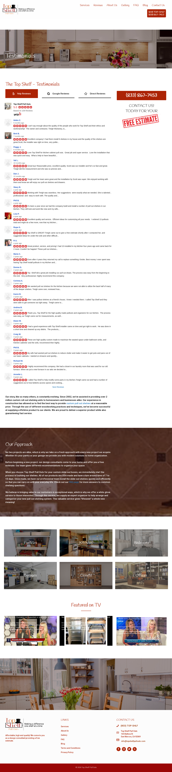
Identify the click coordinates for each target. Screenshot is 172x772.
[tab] (21, 93)
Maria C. (17, 254)
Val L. (15, 160)
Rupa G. (17, 227)
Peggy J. (17, 147)
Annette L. (18, 374)
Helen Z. (17, 120)
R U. (15, 241)
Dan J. (16, 174)
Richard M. (18, 361)
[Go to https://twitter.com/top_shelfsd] (129, 749)
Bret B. (16, 134)
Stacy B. (17, 187)
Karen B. (17, 294)
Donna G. (17, 267)
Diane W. (17, 321)
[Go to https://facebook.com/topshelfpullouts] (119, 749)
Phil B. (16, 200)
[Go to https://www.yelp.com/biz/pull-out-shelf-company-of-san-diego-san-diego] (135, 749)
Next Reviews (58, 387)
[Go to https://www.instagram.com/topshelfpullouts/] (124, 749)
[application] (30, 631)
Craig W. (17, 334)
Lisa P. (16, 214)
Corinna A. (18, 281)
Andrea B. (17, 307)
